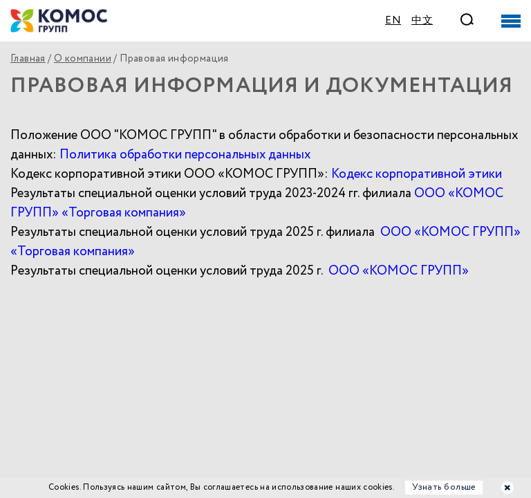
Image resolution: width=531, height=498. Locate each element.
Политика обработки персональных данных (184, 154)
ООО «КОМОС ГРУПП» (398, 270)
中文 (422, 20)
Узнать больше (444, 487)
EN (393, 20)
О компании (82, 59)
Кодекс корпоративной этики (416, 174)
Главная (28, 59)
